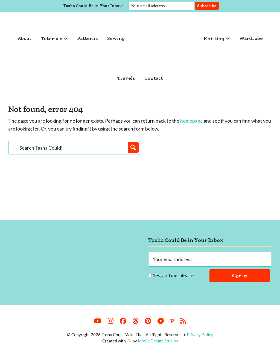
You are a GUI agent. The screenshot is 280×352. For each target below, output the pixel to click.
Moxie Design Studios (158, 340)
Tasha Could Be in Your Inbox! (93, 5)
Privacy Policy (200, 334)
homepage (191, 121)
